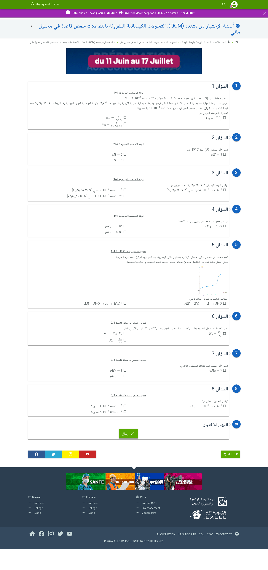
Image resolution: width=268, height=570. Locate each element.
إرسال (128, 454)
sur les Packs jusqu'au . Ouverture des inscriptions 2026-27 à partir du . (130, 13)
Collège (35, 529)
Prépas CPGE (147, 524)
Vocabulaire (146, 533)
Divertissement (148, 529)
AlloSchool (122, 562)
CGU (201, 555)
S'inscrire (187, 555)
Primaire (36, 524)
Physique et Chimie (44, 4)
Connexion (165, 555)
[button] (234, 4)
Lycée (34, 533)
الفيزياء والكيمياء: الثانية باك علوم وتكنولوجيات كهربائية (202, 42)
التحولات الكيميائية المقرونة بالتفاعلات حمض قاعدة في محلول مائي (137, 42)
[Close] (264, 12)
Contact (223, 555)
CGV (210, 555)
